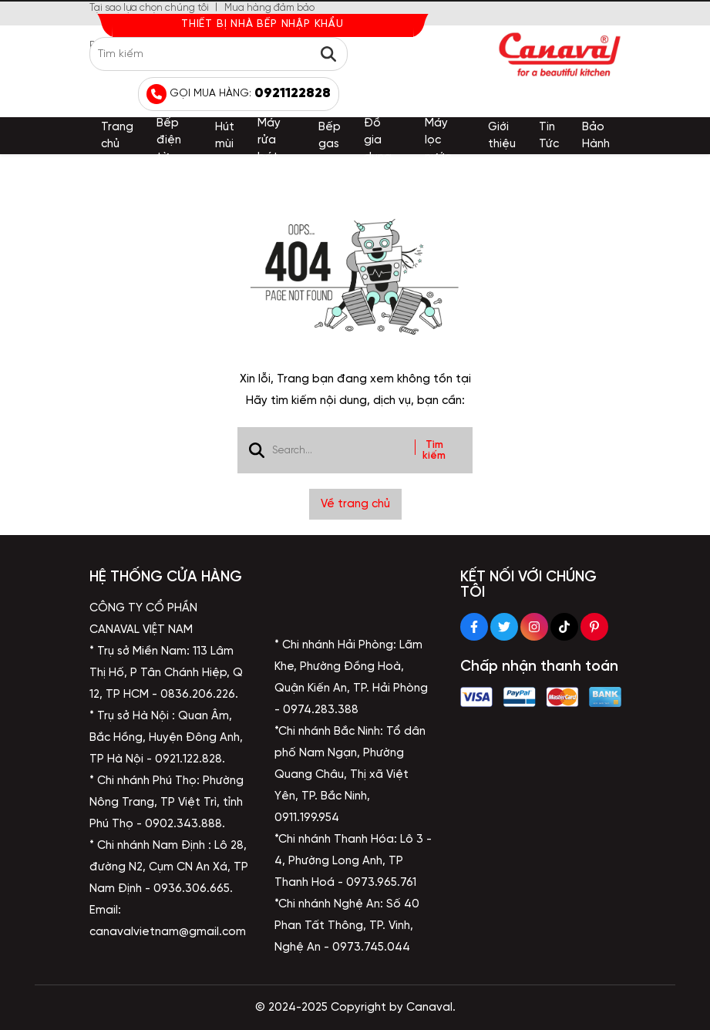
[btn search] (328, 54)
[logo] (559, 54)
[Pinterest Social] (594, 627)
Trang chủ (117, 135)
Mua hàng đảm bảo (269, 8)
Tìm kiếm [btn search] (434, 450)
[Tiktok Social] (564, 627)
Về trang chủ (355, 504)
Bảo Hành (596, 135)
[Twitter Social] (504, 627)
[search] (218, 54)
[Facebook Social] (474, 627)
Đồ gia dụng (378, 140)
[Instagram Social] (534, 627)
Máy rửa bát (269, 140)
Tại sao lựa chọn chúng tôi (149, 8)
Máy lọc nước (438, 140)
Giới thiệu (502, 135)
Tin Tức (549, 135)
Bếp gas (329, 135)
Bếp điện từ (168, 140)
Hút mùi (224, 135)
